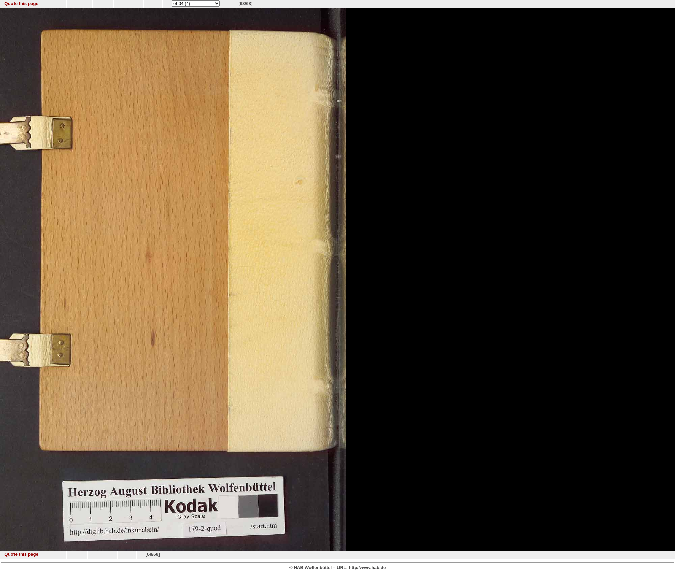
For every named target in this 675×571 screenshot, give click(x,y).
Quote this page (21, 3)
